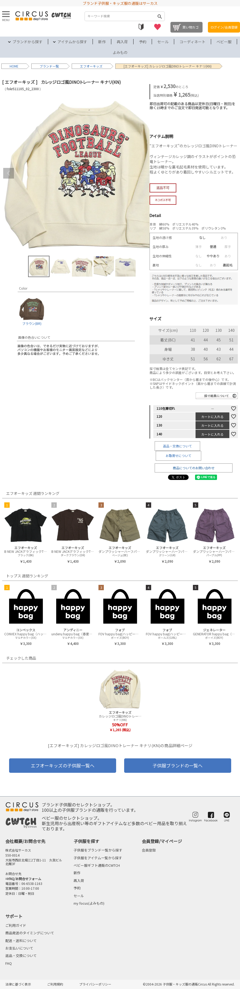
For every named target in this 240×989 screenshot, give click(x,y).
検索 (159, 16)
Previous (8, 173)
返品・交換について (177, 446)
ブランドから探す (28, 41)
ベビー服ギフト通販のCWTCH (97, 865)
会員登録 (149, 850)
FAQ (8, 963)
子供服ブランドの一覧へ (178, 765)
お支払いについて (19, 948)
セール (163, 41)
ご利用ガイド (15, 925)
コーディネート (192, 41)
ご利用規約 (55, 984)
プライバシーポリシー (95, 984)
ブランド (46, 66)
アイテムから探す (72, 41)
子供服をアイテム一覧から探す (98, 857)
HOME (14, 66)
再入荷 (122, 41)
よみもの (120, 52)
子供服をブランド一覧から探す (98, 850)
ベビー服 (223, 41)
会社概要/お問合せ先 (25, 841)
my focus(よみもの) (89, 903)
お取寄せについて (178, 455)
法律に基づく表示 (18, 984)
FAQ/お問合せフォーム (25, 878)
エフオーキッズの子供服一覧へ (62, 765)
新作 (102, 41)
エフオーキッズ (91, 66)
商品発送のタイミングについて (29, 932)
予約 (142, 41)
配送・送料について (21, 940)
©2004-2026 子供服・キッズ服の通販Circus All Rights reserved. (189, 984)
